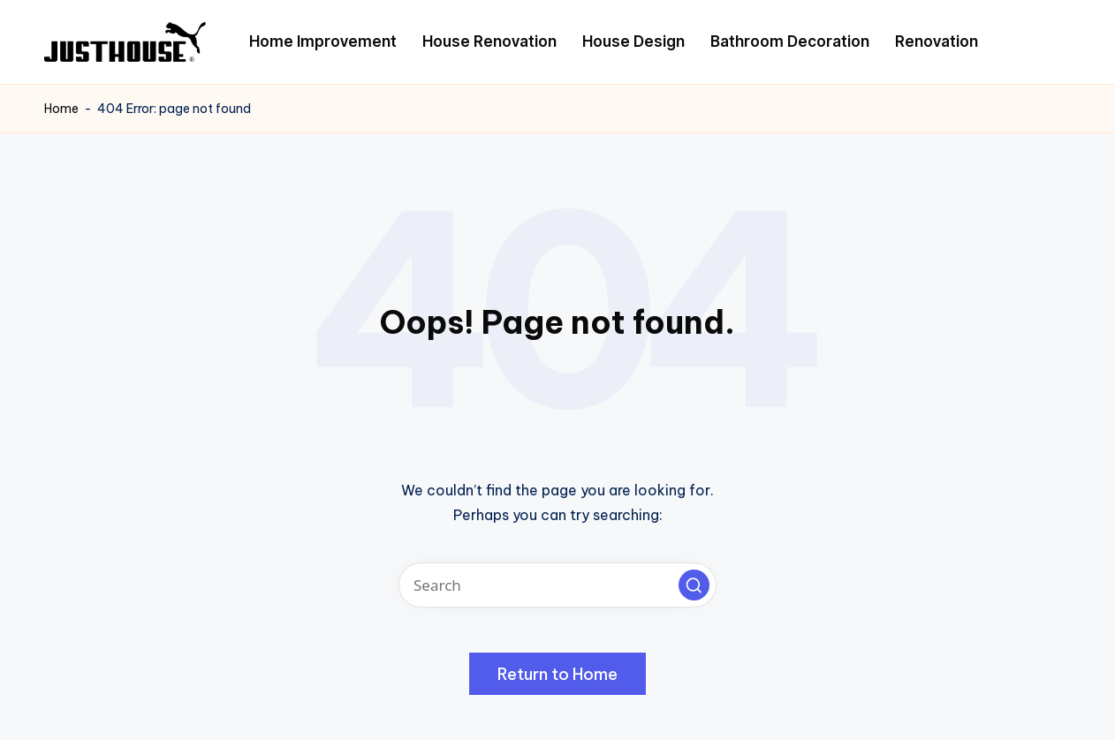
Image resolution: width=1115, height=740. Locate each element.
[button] (694, 585)
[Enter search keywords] (557, 585)
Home (61, 109)
